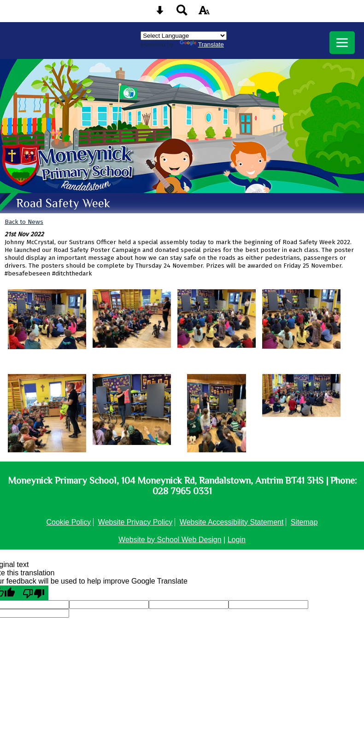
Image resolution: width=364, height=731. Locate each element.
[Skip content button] (160, 13)
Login (237, 540)
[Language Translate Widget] (184, 35)
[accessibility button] (204, 13)
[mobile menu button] (342, 42)
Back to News (24, 222)
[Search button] (182, 13)
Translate (202, 44)
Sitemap (304, 522)
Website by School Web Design (170, 540)
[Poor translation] (33, 592)
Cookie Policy (68, 522)
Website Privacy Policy (135, 522)
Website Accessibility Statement (232, 522)
